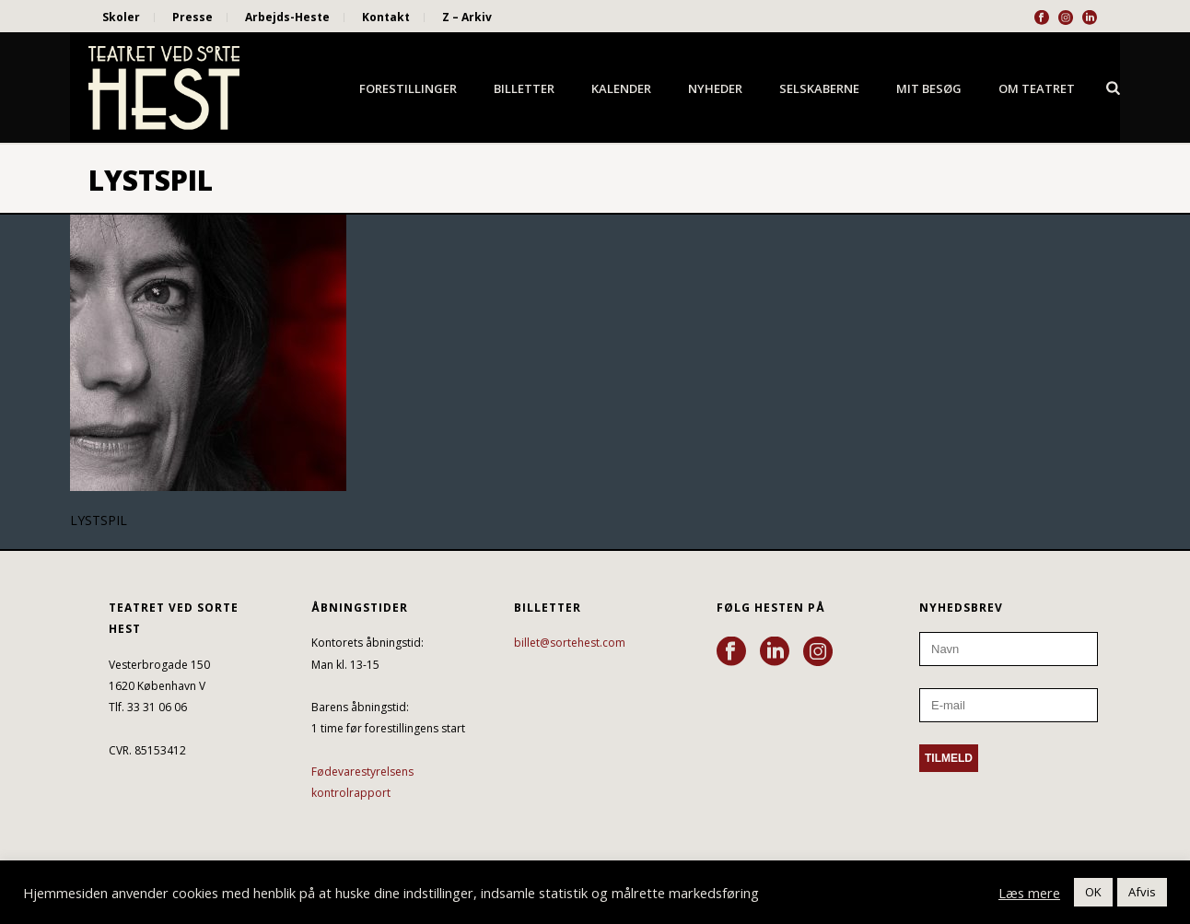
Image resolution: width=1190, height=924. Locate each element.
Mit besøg (929, 88)
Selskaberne (819, 88)
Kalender (621, 88)
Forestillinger (408, 88)
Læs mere (1029, 892)
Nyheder (715, 88)
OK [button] (1093, 891)
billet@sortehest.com (569, 642)
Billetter (524, 88)
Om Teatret (1036, 88)
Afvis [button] (1142, 891)
